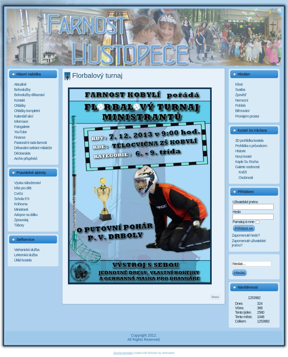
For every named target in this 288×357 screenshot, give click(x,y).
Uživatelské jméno (245, 202)
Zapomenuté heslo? (246, 235)
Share (215, 297)
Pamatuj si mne (243, 222)
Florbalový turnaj (97, 75)
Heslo (237, 212)
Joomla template (123, 353)
